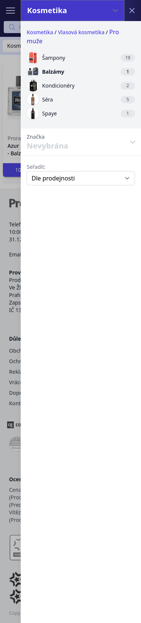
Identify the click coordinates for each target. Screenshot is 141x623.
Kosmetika (40, 32)
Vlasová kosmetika (81, 32)
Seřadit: (36, 166)
